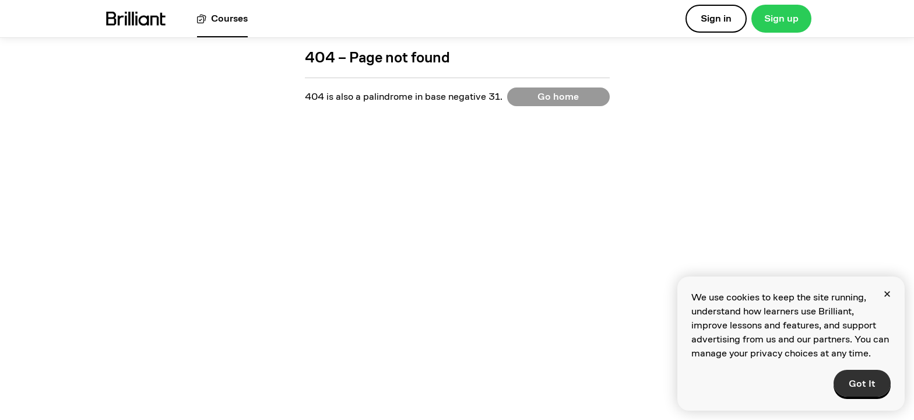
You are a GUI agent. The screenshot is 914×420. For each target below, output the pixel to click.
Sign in (716, 18)
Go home (558, 96)
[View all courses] (222, 19)
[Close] (887, 294)
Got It (862, 383)
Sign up (781, 18)
